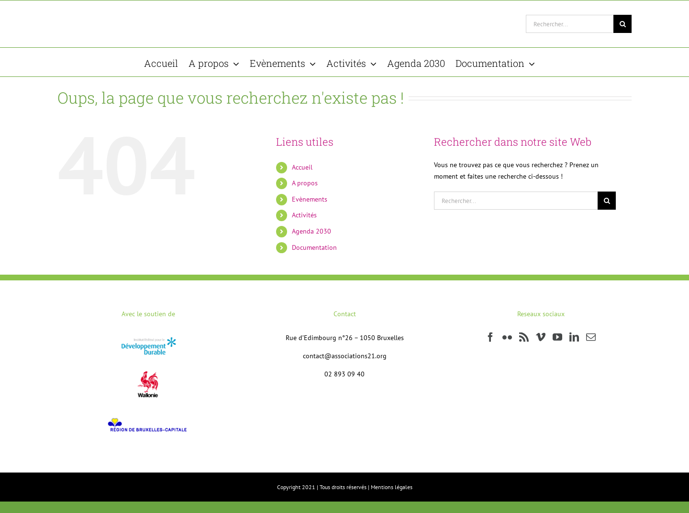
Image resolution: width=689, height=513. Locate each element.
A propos (305, 183)
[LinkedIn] (574, 337)
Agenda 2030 (311, 231)
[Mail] (591, 337)
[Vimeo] (540, 337)
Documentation (314, 247)
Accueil (302, 167)
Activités (304, 215)
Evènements (309, 199)
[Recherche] (622, 24)
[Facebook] (490, 337)
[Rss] (524, 337)
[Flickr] (507, 337)
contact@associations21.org (345, 356)
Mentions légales (391, 487)
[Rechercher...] (569, 24)
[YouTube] (557, 337)
